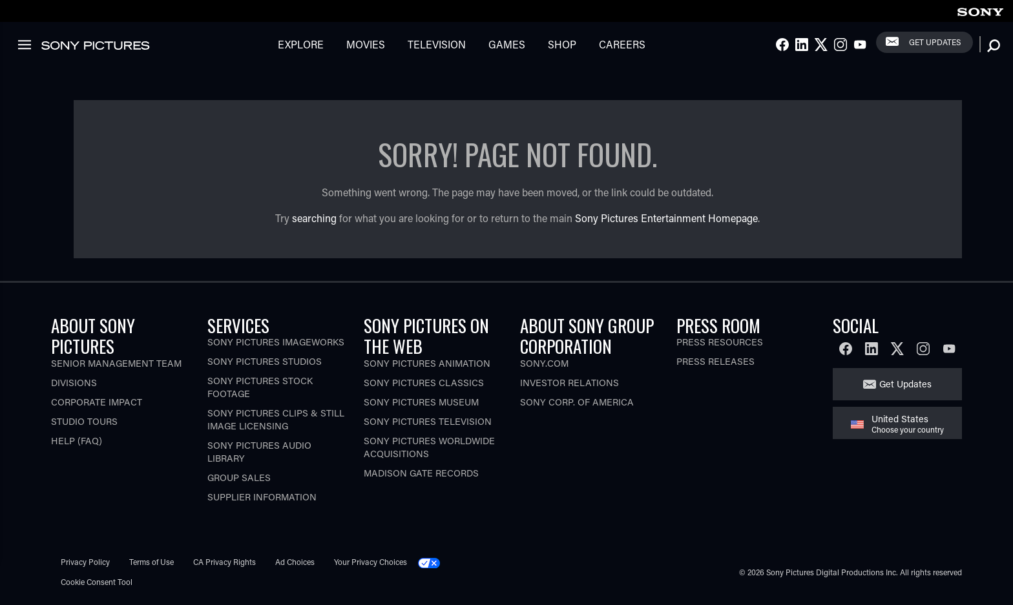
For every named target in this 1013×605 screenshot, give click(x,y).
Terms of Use (151, 562)
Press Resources (719, 342)
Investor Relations (569, 382)
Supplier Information (262, 497)
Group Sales (239, 477)
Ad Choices (295, 562)
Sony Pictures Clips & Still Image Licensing (275, 419)
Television (437, 44)
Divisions (74, 382)
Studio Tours (84, 421)
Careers (622, 44)
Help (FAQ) (76, 441)
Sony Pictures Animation (427, 363)
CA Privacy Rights (224, 562)
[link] (980, 10)
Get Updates (935, 42)
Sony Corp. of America (577, 402)
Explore (301, 44)
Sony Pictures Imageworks (275, 342)
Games (506, 44)
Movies (365, 44)
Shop (562, 44)
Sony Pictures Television (428, 421)
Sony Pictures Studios (264, 361)
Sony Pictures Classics (424, 382)
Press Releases (715, 361)
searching (314, 218)
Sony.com (544, 363)
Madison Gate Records (421, 473)
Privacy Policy (85, 562)
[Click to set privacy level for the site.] (434, 561)
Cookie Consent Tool (96, 582)
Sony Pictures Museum (421, 402)
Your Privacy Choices (370, 562)
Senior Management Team (116, 363)
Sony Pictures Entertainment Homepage (666, 218)
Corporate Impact (96, 402)
